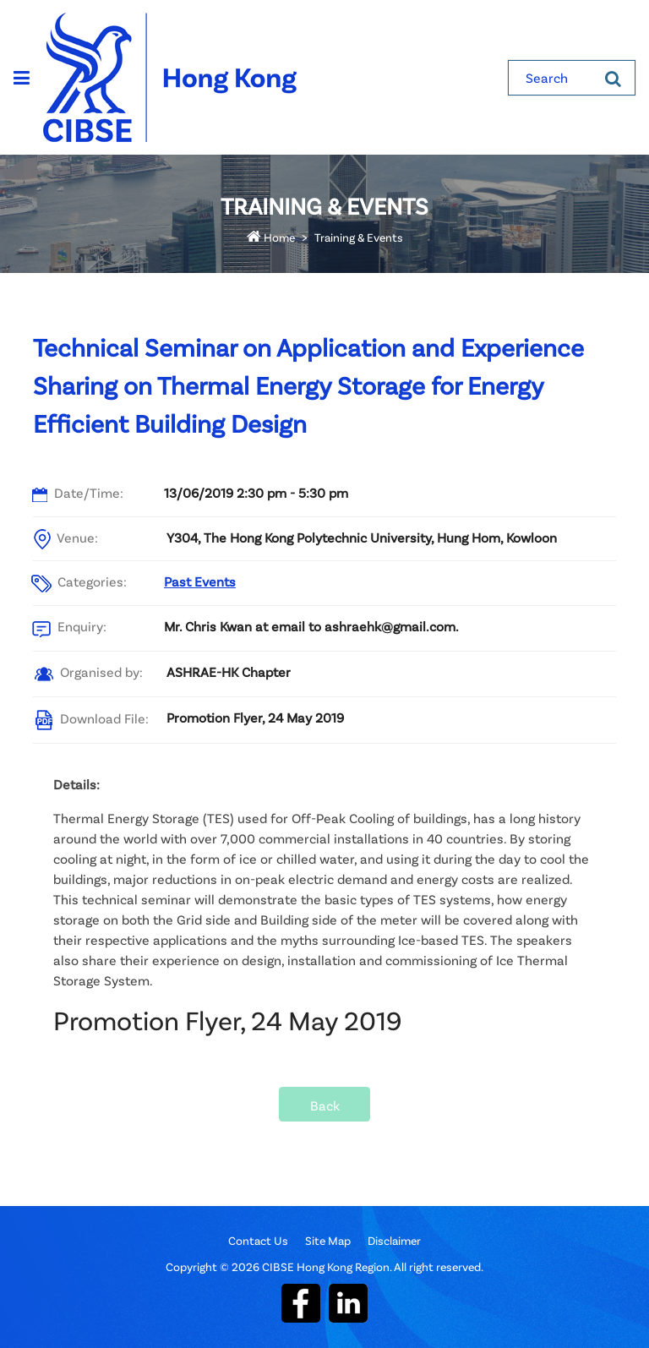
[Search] (613, 77)
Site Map (328, 1240)
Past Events (200, 581)
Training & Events (358, 237)
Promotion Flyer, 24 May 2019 (255, 717)
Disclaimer (394, 1240)
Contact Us (258, 1240)
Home (271, 237)
